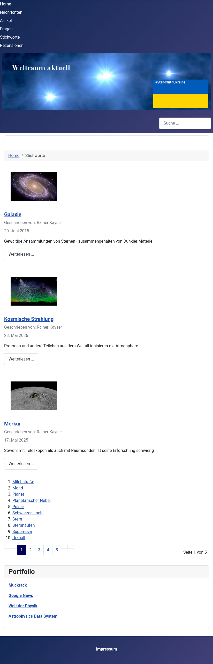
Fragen (6, 28)
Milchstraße (23, 481)
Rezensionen (12, 45)
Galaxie (12, 214)
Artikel (6, 20)
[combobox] (185, 123)
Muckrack (18, 585)
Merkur (12, 424)
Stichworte (10, 37)
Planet (18, 494)
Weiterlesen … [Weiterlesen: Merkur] (21, 463)
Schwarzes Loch (27, 512)
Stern (17, 519)
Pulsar (18, 506)
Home (5, 4)
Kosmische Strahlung (29, 319)
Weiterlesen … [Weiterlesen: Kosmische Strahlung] (21, 359)
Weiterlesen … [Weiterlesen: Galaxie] (21, 254)
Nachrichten (11, 12)
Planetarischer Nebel (31, 500)
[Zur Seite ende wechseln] (70, 547)
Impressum (106, 649)
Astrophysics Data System (33, 616)
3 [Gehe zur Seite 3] (39, 549)
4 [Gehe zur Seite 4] (48, 549)
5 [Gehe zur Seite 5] (57, 549)
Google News (21, 595)
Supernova (22, 531)
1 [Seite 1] (21, 549)
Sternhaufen (23, 525)
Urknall (18, 537)
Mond (17, 488)
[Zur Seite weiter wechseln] (64, 547)
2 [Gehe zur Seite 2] (30, 549)
